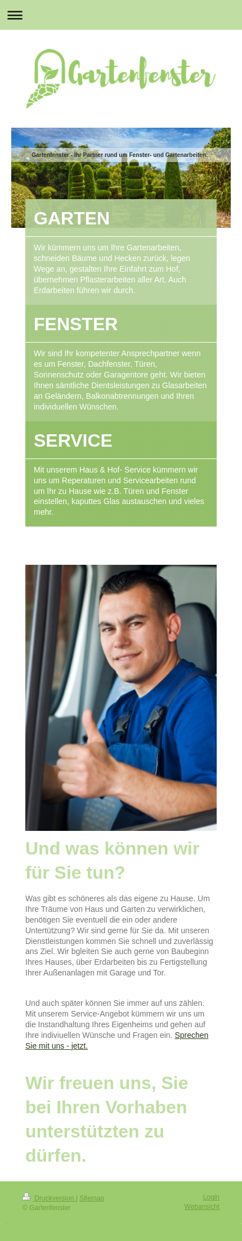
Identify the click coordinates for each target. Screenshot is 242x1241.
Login (211, 1197)
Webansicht (202, 1207)
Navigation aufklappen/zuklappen (121, 15)
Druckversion (49, 1198)
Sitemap (91, 1198)
